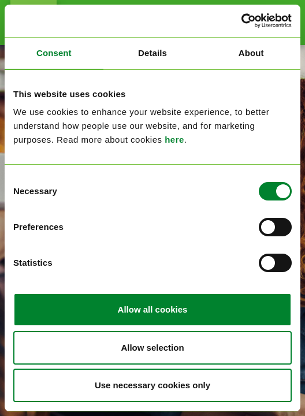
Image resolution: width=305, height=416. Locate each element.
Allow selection (152, 347)
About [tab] (251, 53)
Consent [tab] (54, 53)
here (174, 139)
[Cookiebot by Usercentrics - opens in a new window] (241, 20)
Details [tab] (152, 53)
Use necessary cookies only (152, 385)
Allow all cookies (153, 309)
